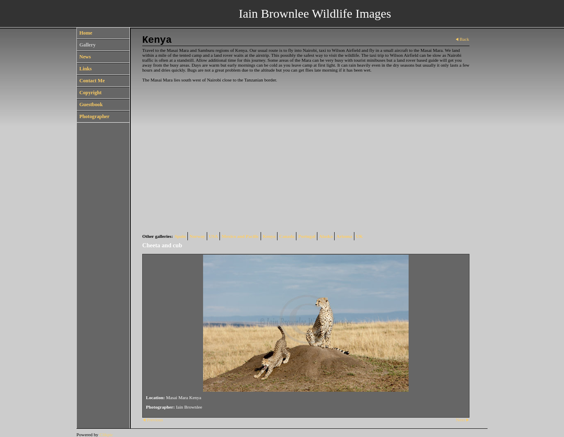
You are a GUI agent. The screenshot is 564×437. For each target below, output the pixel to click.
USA (213, 236)
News (85, 57)
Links (85, 69)
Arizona (344, 236)
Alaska (326, 236)
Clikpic (106, 434)
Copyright (90, 92)
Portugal (306, 236)
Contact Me (92, 81)
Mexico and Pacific (240, 236)
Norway (197, 236)
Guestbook (91, 104)
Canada (286, 236)
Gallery (87, 45)
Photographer (94, 116)
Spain (180, 236)
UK (359, 236)
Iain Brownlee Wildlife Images (315, 13)
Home (85, 33)
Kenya (269, 236)
